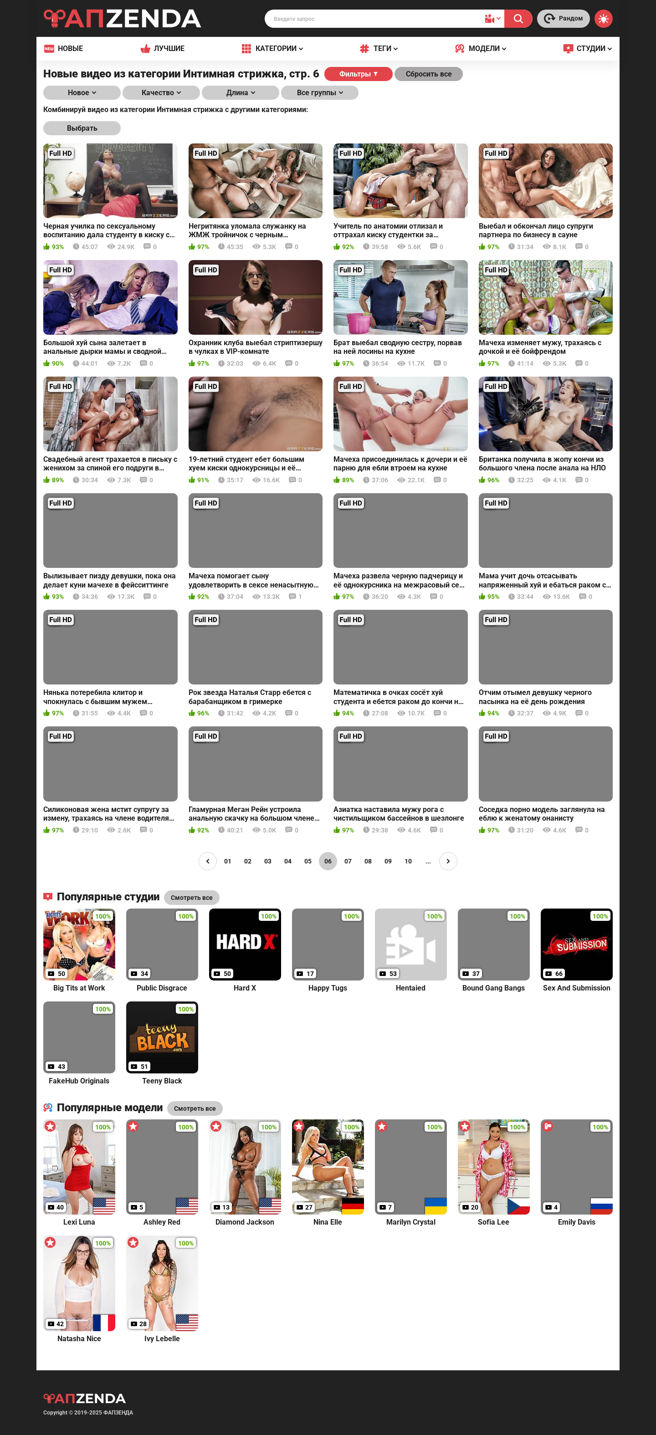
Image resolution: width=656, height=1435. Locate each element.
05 (308, 861)
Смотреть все (195, 1108)
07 (348, 861)
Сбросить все (429, 74)
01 (227, 861)
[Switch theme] (603, 19)
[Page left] (207, 861)
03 (268, 861)
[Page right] (448, 861)
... (428, 861)
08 (368, 861)
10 (408, 861)
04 (288, 861)
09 (388, 861)
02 (247, 861)
